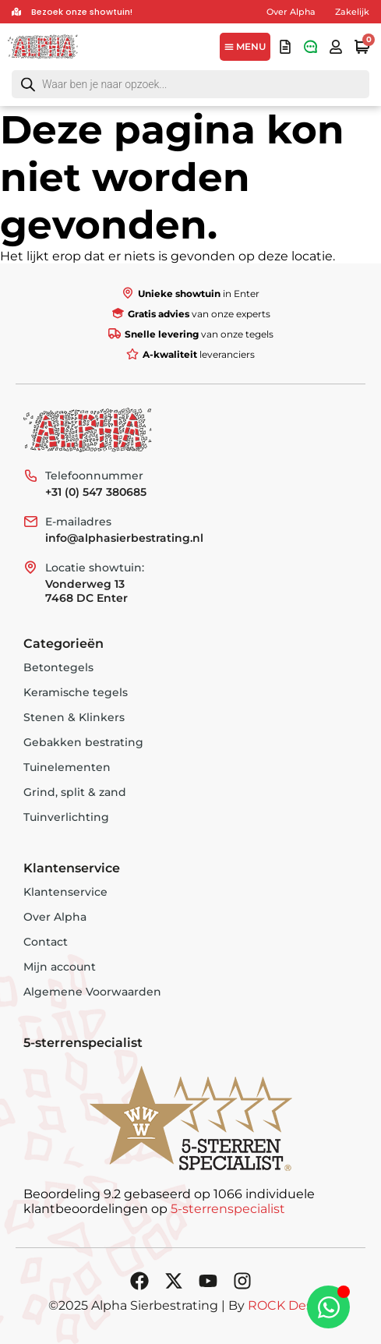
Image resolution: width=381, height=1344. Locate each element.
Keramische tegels (75, 692)
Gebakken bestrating (83, 742)
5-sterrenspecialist (228, 1208)
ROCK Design (290, 1305)
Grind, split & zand (74, 792)
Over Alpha (291, 11)
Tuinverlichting (66, 817)
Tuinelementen (67, 767)
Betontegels (58, 667)
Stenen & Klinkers (74, 717)
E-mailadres (78, 522)
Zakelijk (352, 11)
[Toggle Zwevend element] (328, 1307)
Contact (45, 942)
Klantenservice (65, 892)
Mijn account (59, 967)
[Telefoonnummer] (30, 476)
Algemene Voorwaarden (92, 992)
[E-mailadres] (30, 522)
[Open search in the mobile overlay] (190, 84)
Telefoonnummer (94, 476)
